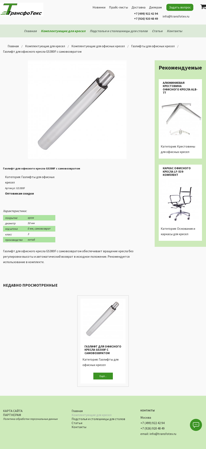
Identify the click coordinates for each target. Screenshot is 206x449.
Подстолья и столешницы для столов (98, 418)
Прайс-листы (118, 7)
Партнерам (12, 414)
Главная (77, 410)
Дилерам (155, 7)
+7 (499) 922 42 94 (146, 13)
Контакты (79, 426)
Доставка (138, 7)
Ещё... (103, 376)
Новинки (99, 7)
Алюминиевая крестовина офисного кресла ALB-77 (180, 88)
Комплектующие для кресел (91, 414)
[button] (196, 425)
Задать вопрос (180, 7)
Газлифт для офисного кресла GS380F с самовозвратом (102, 349)
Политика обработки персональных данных (30, 418)
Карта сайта (13, 410)
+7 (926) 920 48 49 (146, 18)
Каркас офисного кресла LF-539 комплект (177, 171)
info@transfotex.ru (176, 16)
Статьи (77, 422)
